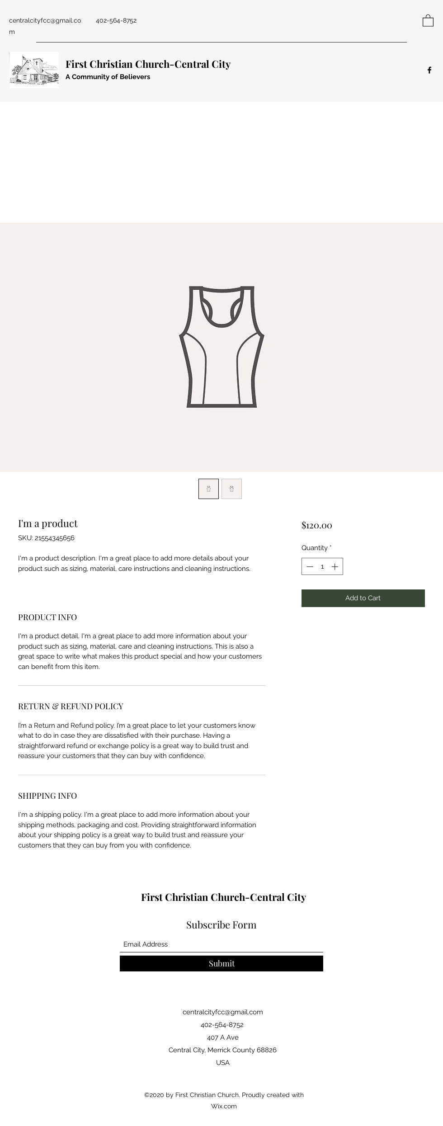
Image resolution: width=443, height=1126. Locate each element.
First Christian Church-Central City (148, 64)
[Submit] (221, 963)
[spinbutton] (322, 566)
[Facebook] (429, 70)
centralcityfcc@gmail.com (223, 1012)
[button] (428, 20)
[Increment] (336, 566)
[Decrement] (309, 566)
